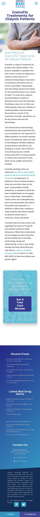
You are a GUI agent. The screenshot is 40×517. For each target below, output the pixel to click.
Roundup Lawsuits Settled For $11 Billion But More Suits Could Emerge (19, 360)
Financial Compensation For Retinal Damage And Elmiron (20, 410)
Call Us (9, 514)
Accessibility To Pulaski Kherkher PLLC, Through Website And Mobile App (20, 431)
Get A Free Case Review (20, 303)
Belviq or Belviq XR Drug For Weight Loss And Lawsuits (19, 405)
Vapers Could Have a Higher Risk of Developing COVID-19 (20, 376)
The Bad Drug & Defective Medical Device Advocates (18, 425)
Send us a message (21, 461)
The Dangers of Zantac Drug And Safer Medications (18, 365)
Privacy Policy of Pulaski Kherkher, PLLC (18, 435)
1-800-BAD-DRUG (21, 457)
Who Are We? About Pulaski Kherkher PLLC (19, 421)
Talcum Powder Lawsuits (14, 414)
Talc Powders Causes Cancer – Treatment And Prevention (20, 371)
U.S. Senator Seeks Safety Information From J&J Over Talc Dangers (20, 381)
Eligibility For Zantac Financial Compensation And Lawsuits (20, 400)
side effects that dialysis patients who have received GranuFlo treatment (20, 175)
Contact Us (30, 514)
